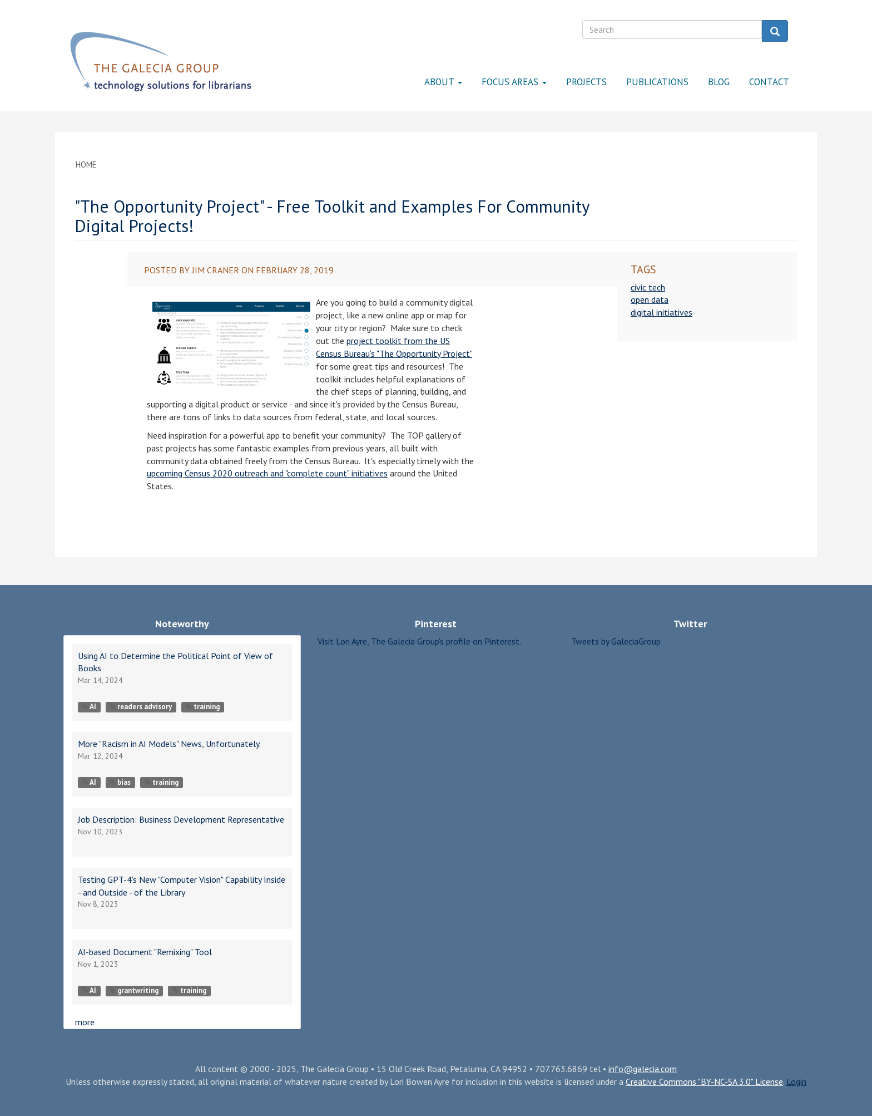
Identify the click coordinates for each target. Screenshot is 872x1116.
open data (649, 299)
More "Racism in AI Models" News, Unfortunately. (169, 743)
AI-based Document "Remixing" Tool (145, 951)
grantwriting (134, 990)
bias (120, 782)
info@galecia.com (642, 1068)
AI (89, 706)
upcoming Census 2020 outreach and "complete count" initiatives (267, 473)
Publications (657, 82)
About (443, 82)
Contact (769, 82)
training (203, 706)
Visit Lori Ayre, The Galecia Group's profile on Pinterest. (419, 641)
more (85, 1021)
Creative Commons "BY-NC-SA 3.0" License (704, 1081)
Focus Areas (514, 82)
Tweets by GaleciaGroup (616, 641)
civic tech (648, 287)
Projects (586, 82)
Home (86, 164)
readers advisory (141, 706)
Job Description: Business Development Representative (181, 819)
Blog (719, 82)
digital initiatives (661, 312)
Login (796, 1081)
